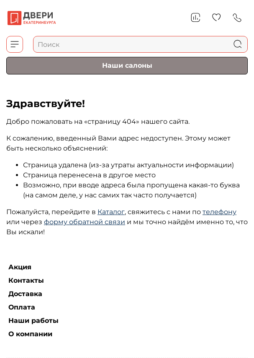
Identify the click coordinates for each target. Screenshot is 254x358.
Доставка (25, 294)
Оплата (21, 307)
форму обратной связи (84, 222)
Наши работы (33, 321)
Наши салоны (127, 65)
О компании (30, 334)
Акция (19, 267)
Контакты (26, 280)
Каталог (111, 212)
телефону (219, 212)
